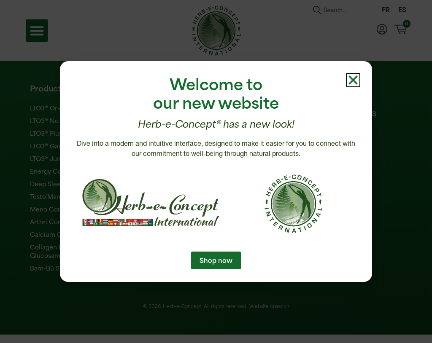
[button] (353, 80)
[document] (216, 171)
